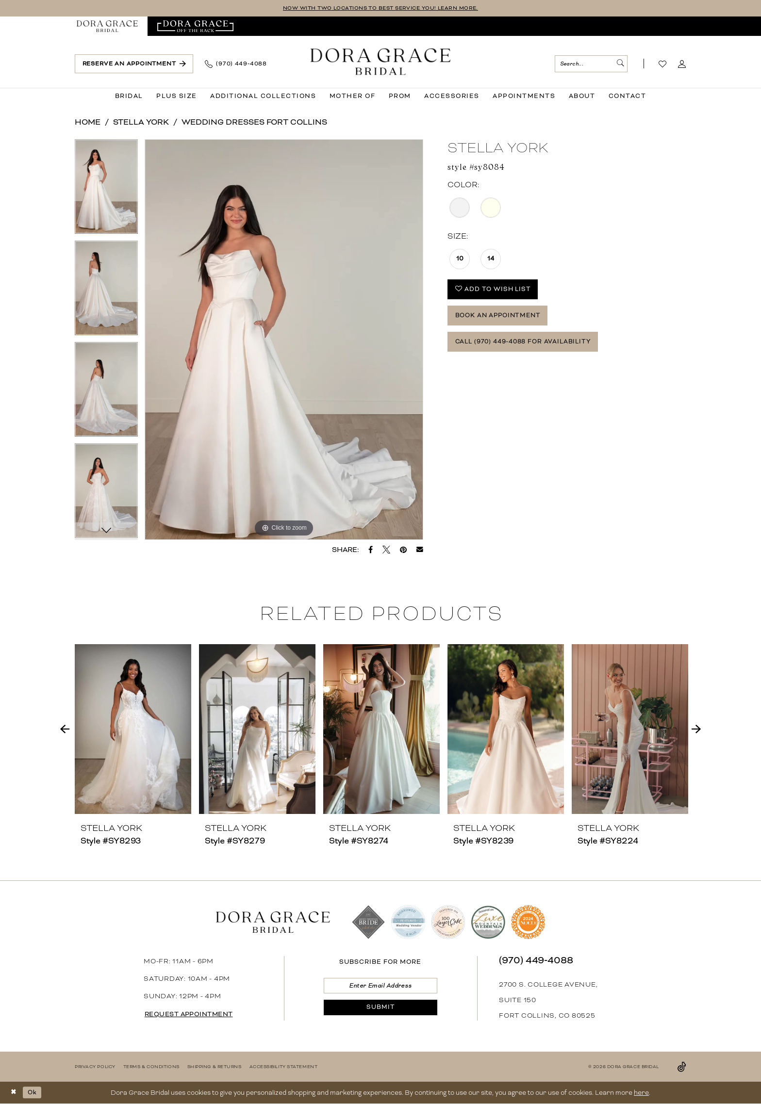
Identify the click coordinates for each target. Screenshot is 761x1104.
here (641, 1093)
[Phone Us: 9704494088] (236, 64)
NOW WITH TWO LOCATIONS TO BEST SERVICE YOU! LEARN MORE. (381, 8)
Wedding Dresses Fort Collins (254, 122)
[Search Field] (591, 64)
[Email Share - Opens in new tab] (419, 550)
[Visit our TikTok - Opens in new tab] (682, 1067)
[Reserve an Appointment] (134, 64)
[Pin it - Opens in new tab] (403, 550)
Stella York (141, 122)
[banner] (381, 62)
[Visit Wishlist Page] (663, 64)
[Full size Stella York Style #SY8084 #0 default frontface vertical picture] (284, 340)
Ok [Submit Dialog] (34, 1092)
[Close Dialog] (14, 1093)
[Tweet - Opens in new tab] (386, 550)
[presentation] (133, 729)
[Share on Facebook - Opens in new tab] (370, 550)
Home (87, 122)
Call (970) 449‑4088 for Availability (530, 349)
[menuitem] (107, 26)
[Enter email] (380, 986)
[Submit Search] (619, 64)
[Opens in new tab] (195, 26)
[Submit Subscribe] (380, 1011)
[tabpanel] (106, 190)
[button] (682, 64)
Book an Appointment (502, 320)
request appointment (194, 1014)
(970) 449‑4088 (536, 961)
